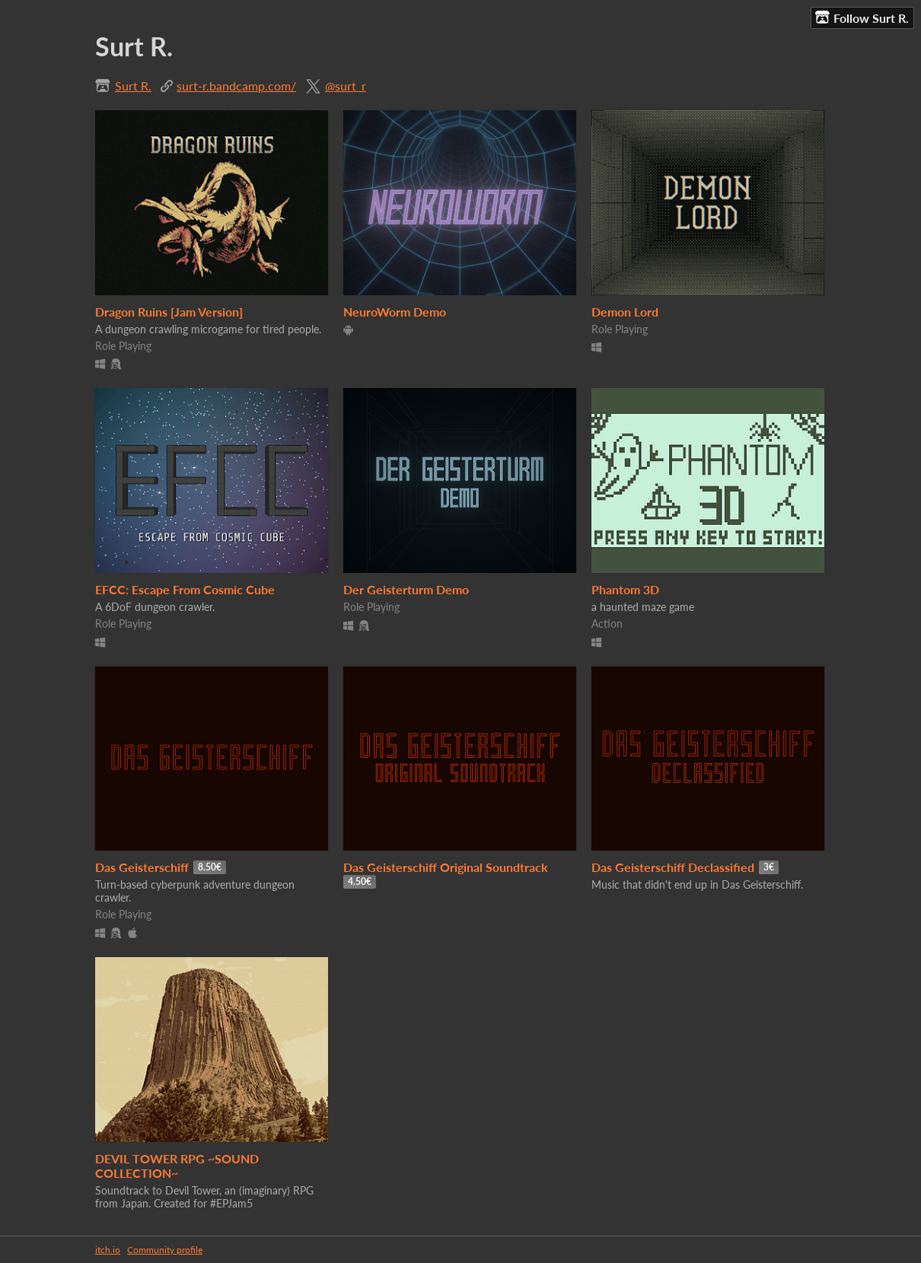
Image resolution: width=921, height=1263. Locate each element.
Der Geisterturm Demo (406, 589)
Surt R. (133, 85)
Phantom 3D (625, 589)
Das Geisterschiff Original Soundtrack (445, 867)
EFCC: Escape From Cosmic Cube (185, 589)
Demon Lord (624, 311)
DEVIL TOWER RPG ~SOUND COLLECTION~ (177, 1165)
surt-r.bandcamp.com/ (236, 85)
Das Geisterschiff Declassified (672, 867)
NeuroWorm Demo (394, 311)
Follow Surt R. (862, 17)
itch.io (107, 1249)
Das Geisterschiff (142, 867)
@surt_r (345, 85)
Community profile (164, 1249)
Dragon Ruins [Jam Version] (169, 311)
